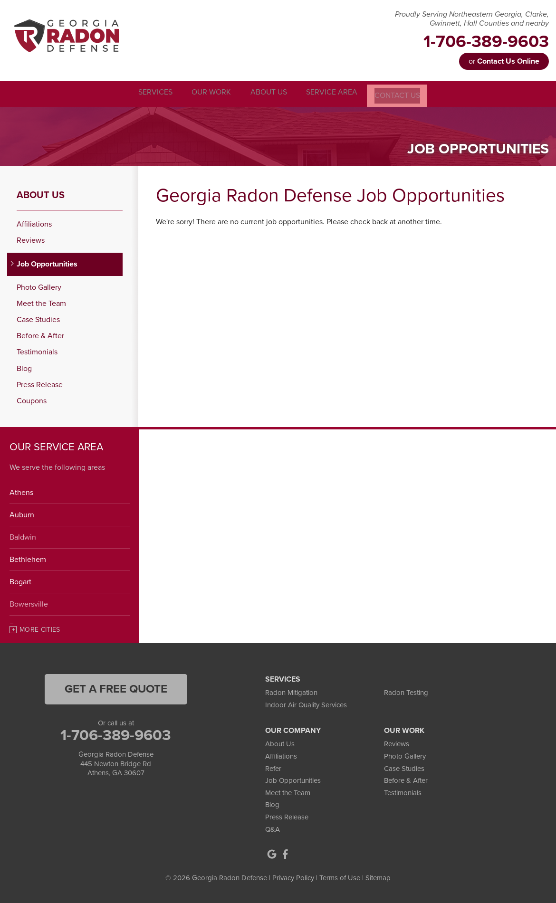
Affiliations (34, 223)
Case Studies (38, 318)
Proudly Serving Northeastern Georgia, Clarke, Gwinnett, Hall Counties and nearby (472, 19)
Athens (21, 491)
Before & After (40, 335)
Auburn (22, 514)
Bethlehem (28, 558)
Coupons (32, 400)
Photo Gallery (39, 286)
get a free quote (116, 688)
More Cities (39, 629)
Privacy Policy (293, 877)
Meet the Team (41, 302)
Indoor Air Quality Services (306, 703)
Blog (24, 367)
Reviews (31, 239)
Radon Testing (406, 691)
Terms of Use (339, 877)
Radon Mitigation (291, 691)
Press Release (40, 383)
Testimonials (37, 351)
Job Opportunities (47, 262)
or (504, 61)
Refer (273, 767)
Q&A (272, 828)
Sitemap (378, 877)
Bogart (20, 581)
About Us (41, 194)
